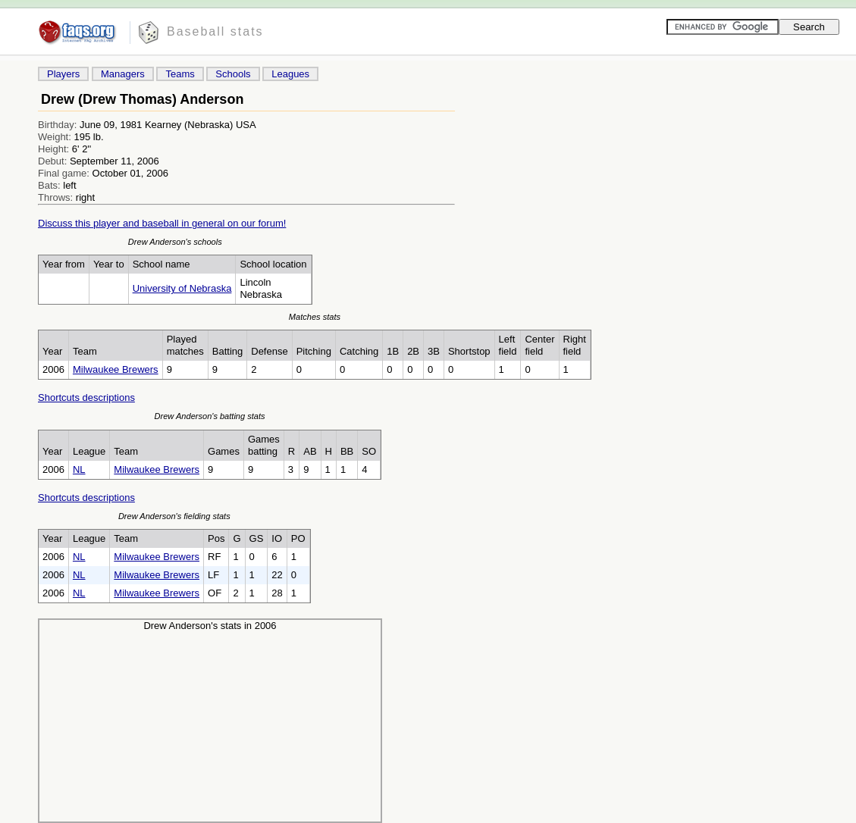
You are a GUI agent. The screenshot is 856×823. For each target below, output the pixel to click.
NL (79, 469)
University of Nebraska (182, 288)
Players (63, 74)
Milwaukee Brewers (115, 369)
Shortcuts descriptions (86, 397)
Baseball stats (215, 31)
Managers (123, 74)
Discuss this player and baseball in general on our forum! (162, 223)
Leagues (290, 74)
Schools (232, 74)
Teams (179, 74)
